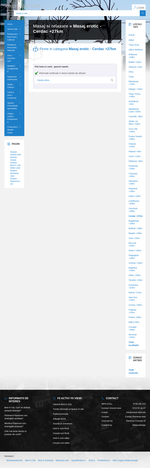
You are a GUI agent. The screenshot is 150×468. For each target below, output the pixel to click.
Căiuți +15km (135, 196)
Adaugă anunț (59, 419)
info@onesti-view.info (136, 412)
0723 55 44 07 (139, 408)
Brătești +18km (135, 228)
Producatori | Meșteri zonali (12, 130)
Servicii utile (12, 29)
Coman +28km (135, 305)
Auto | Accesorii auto (11, 58)
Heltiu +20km (135, 275)
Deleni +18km (135, 250)
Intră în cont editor (61, 438)
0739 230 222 (139, 404)
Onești (131, 35)
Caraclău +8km (136, 116)
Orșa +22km (134, 238)
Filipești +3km (135, 151)
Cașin (131, 76)
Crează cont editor (61, 443)
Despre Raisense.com (15, 181)
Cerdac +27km (136, 216)
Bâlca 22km (134, 322)
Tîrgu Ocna (134, 45)
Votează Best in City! (62, 404)
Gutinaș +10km (136, 263)
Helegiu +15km (135, 89)
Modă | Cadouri (10, 85)
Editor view (15, 168)
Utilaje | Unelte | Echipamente (12, 117)
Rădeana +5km (136, 161)
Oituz (131, 72)
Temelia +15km (136, 280)
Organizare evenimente (12, 78)
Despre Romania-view (14, 173)
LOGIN (138, 7)
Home (9, 24)
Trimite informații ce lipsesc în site (68, 409)
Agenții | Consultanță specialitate (12, 106)
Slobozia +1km (135, 67)
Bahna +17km (135, 292)
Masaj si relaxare (50, 26)
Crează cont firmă (61, 433)
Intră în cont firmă (61, 428)
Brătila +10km (135, 62)
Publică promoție (60, 414)
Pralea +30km (135, 317)
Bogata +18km (135, 233)
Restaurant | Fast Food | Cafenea (12, 37)
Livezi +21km (135, 156)
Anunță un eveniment (62, 423)
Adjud (131, 40)
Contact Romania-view (135, 416)
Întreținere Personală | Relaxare (12, 47)
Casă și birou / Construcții (11, 95)
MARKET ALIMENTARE (12, 69)
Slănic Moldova (136, 49)
